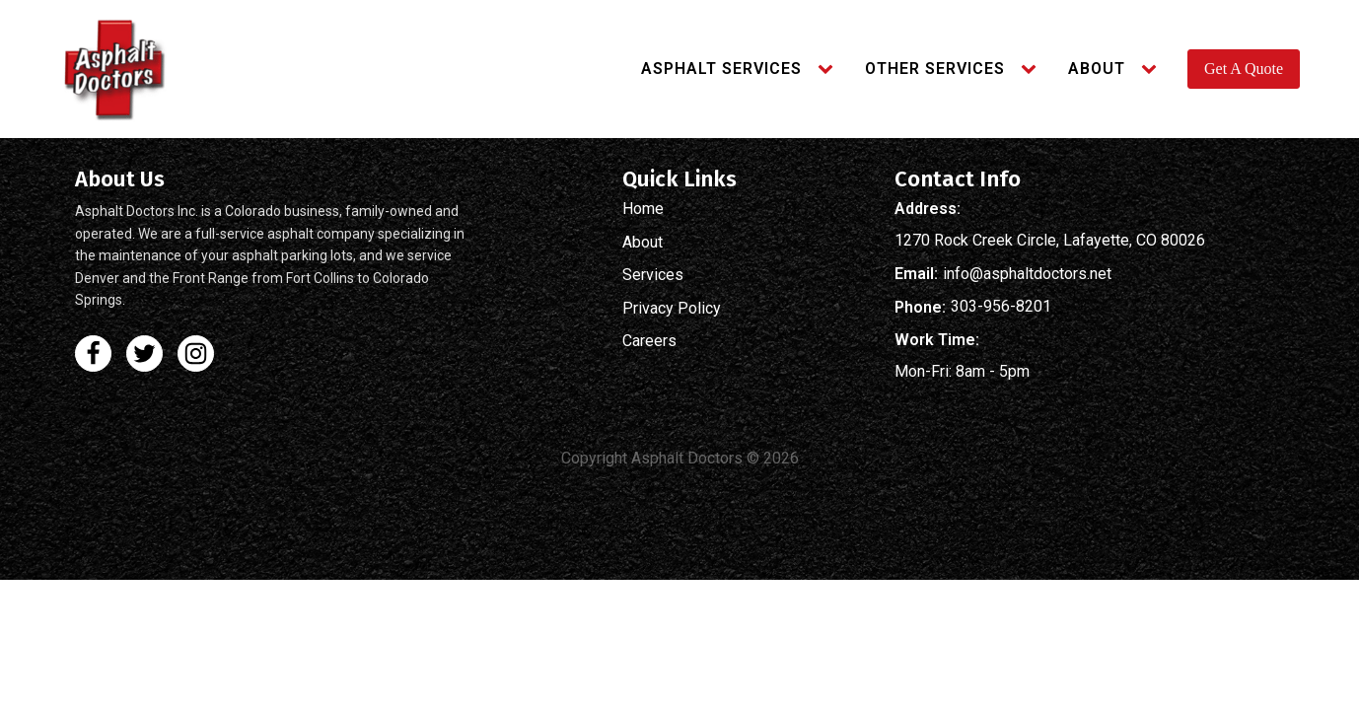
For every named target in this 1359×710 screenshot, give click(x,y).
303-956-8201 (1001, 307)
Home (643, 209)
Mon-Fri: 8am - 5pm (962, 372)
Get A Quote (1243, 68)
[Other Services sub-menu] (1032, 69)
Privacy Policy (671, 309)
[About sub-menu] (1153, 69)
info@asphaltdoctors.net (1027, 274)
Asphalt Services (721, 68)
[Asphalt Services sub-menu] (829, 69)
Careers (649, 341)
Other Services (935, 68)
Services (652, 275)
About (1096, 68)
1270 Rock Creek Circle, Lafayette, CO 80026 (1049, 240)
